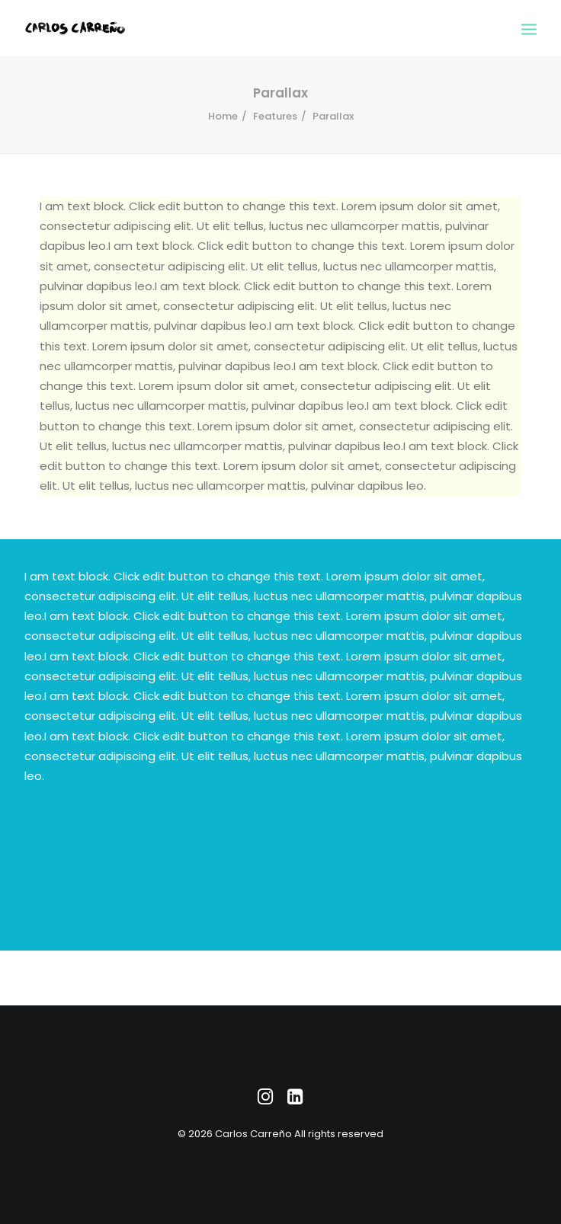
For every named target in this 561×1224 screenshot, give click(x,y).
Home (223, 116)
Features (275, 116)
